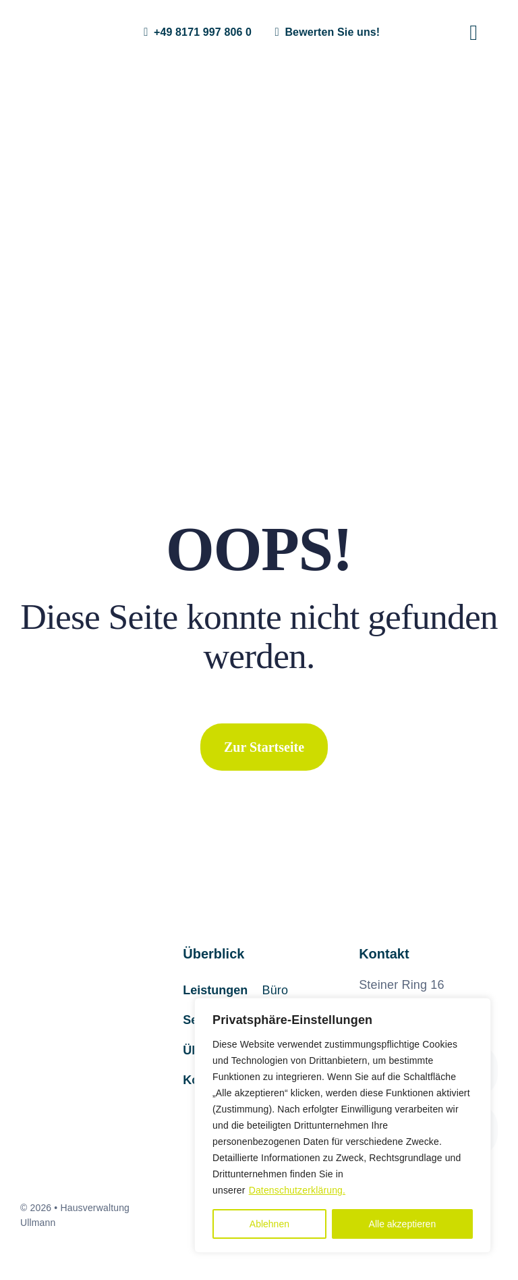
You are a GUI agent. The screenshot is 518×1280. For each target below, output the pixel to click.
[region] (342, 1125)
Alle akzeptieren (402, 1224)
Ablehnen (269, 1224)
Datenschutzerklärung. (297, 1190)
